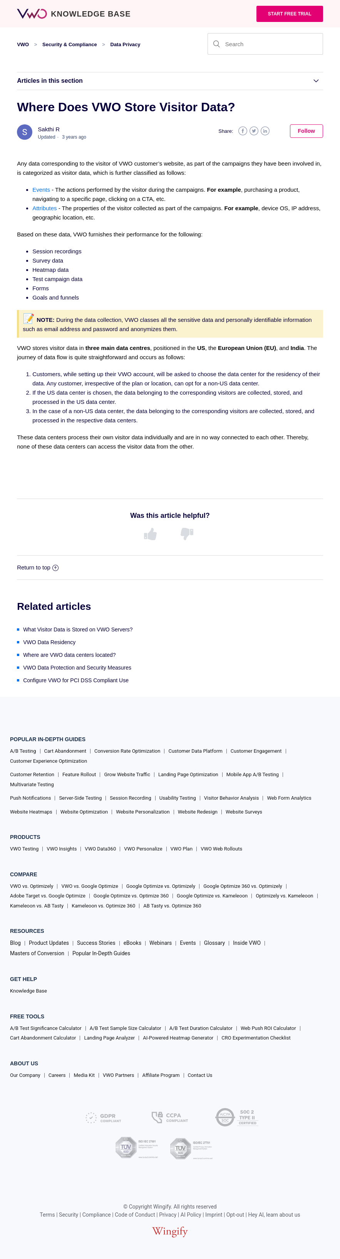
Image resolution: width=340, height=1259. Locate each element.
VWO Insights (62, 849)
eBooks (132, 943)
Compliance (96, 1215)
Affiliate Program (160, 1075)
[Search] (265, 44)
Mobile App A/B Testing (252, 774)
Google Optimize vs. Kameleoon (212, 896)
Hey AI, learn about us (274, 1215)
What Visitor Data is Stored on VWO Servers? (78, 629)
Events (41, 189)
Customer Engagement (256, 751)
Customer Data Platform (195, 751)
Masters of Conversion (37, 953)
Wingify (162, 1207)
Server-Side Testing (80, 798)
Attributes (44, 208)
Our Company (25, 1075)
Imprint (213, 1215)
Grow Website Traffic (127, 774)
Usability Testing (177, 798)
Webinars (160, 943)
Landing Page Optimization (188, 774)
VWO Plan (182, 849)
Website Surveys (244, 812)
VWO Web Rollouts (221, 849)
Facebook (243, 131)
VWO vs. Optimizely (31, 886)
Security (68, 1215)
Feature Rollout (79, 774)
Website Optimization (84, 812)
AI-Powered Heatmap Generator (178, 1038)
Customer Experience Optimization (48, 761)
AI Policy (191, 1215)
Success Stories (96, 943)
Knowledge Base (28, 991)
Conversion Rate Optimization (127, 751)
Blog (15, 943)
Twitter (254, 131)
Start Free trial (290, 14)
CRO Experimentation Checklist (255, 1038)
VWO (23, 44)
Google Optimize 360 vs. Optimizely (242, 886)
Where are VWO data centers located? (69, 655)
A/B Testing (23, 751)
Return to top (38, 567)
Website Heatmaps (31, 812)
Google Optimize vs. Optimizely (160, 886)
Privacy (167, 1215)
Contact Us (200, 1075)
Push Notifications (30, 798)
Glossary (214, 943)
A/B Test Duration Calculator (201, 1028)
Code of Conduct (135, 1215)
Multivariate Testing (32, 784)
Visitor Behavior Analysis (231, 798)
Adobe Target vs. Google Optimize (47, 896)
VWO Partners (118, 1075)
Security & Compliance (69, 44)
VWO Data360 (100, 849)
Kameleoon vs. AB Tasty (37, 906)
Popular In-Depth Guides (101, 953)
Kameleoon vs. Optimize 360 (103, 906)
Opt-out (235, 1215)
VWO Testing (24, 849)
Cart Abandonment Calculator (43, 1038)
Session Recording (130, 798)
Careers (57, 1075)
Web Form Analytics (289, 798)
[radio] (151, 534)
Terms (47, 1215)
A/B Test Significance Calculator (46, 1028)
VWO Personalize (143, 849)
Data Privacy (126, 44)
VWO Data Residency (49, 642)
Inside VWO (247, 943)
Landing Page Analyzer (109, 1038)
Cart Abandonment (65, 751)
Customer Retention (32, 774)
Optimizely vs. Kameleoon (284, 896)
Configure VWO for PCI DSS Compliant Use (76, 680)
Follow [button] (306, 131)
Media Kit (84, 1075)
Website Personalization (142, 812)
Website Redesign (198, 812)
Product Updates (49, 943)
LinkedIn (265, 131)
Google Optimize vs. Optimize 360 (131, 896)
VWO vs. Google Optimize (89, 886)
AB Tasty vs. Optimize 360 (172, 906)
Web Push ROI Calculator (268, 1028)
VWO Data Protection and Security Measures (77, 668)
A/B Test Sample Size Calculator (125, 1028)
